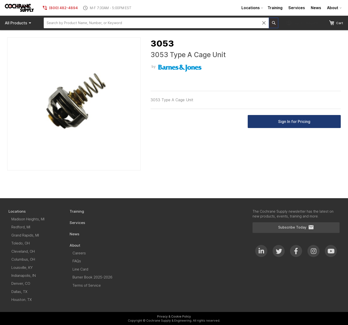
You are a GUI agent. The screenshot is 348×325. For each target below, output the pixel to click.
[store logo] (19, 8)
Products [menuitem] (19, 23)
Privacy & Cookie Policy (174, 316)
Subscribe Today (296, 227)
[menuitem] (252, 8)
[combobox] (156, 23)
